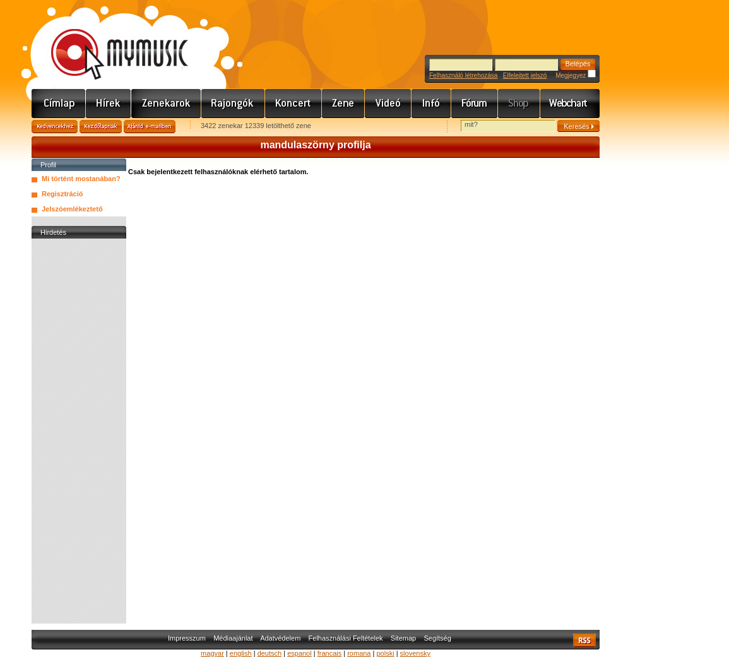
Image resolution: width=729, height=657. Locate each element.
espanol (299, 653)
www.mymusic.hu (109, 41)
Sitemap (403, 638)
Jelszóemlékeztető (72, 209)
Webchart (570, 103)
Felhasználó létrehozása (463, 75)
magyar (212, 653)
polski (385, 653)
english (241, 653)
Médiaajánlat (232, 638)
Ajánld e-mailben (149, 126)
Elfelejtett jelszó (525, 75)
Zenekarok (166, 103)
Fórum (474, 103)
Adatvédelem (280, 638)
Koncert (293, 103)
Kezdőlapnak (101, 126)
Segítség (437, 638)
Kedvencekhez (55, 126)
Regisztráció (62, 194)
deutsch (270, 653)
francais (329, 653)
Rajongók (233, 103)
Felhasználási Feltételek (346, 638)
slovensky (415, 653)
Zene (343, 103)
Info (431, 103)
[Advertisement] (79, 431)
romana (358, 653)
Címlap (59, 103)
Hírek (108, 103)
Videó (388, 103)
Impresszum (187, 638)
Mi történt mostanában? (81, 178)
